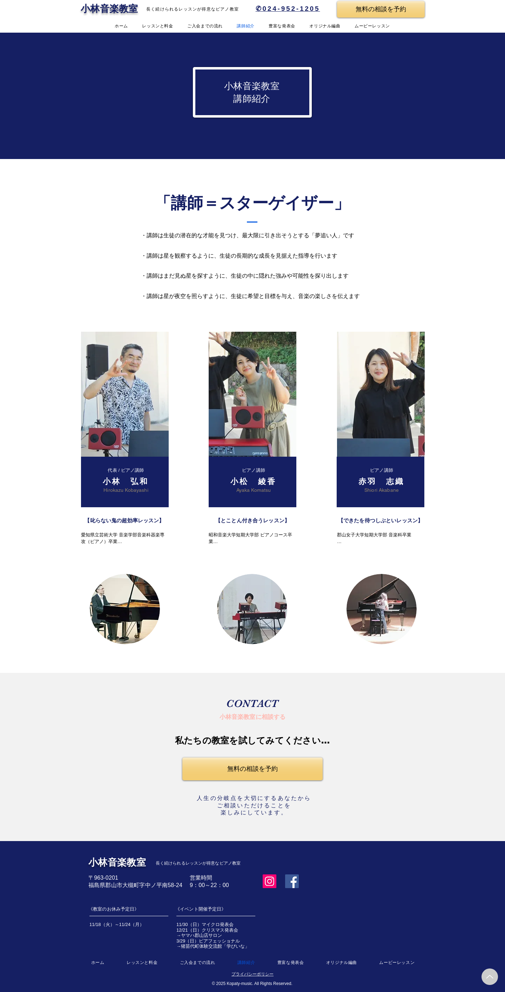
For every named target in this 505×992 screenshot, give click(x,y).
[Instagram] (269, 881)
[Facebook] (292, 881)
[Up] (490, 976)
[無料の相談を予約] (381, 9)
